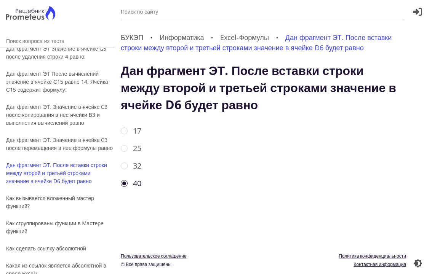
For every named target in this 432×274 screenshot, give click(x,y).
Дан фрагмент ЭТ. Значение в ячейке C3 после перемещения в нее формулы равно (59, 143)
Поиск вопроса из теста (57, 41)
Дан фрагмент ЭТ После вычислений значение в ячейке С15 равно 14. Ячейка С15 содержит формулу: (57, 81)
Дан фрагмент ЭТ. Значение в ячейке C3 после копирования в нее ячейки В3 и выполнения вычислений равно (56, 114)
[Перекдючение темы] (417, 263)
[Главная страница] (30, 14)
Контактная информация (380, 264)
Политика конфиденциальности (372, 256)
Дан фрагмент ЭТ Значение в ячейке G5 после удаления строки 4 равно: (56, 52)
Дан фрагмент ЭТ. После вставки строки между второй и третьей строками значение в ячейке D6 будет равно (56, 173)
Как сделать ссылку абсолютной (46, 248)
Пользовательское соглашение (154, 256)
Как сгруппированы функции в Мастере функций (55, 227)
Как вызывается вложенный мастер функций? (50, 202)
